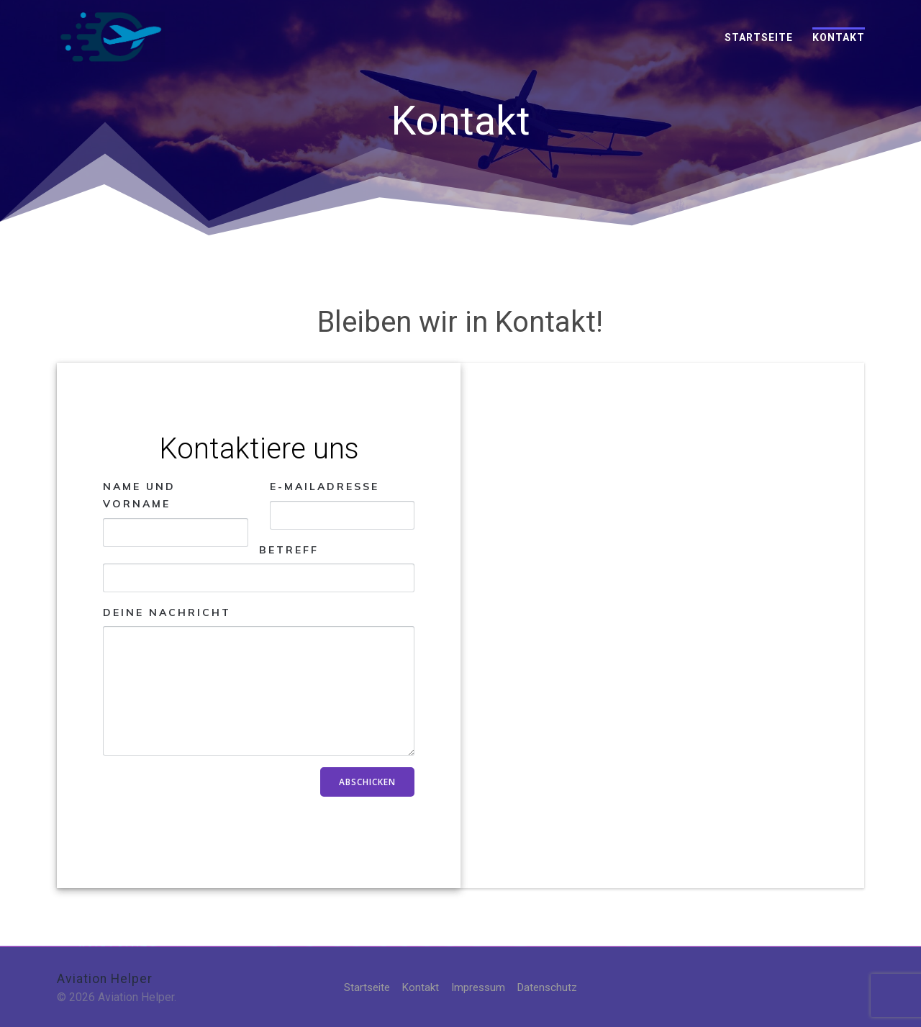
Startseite (759, 37)
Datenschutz (551, 987)
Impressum (478, 987)
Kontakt (838, 37)
